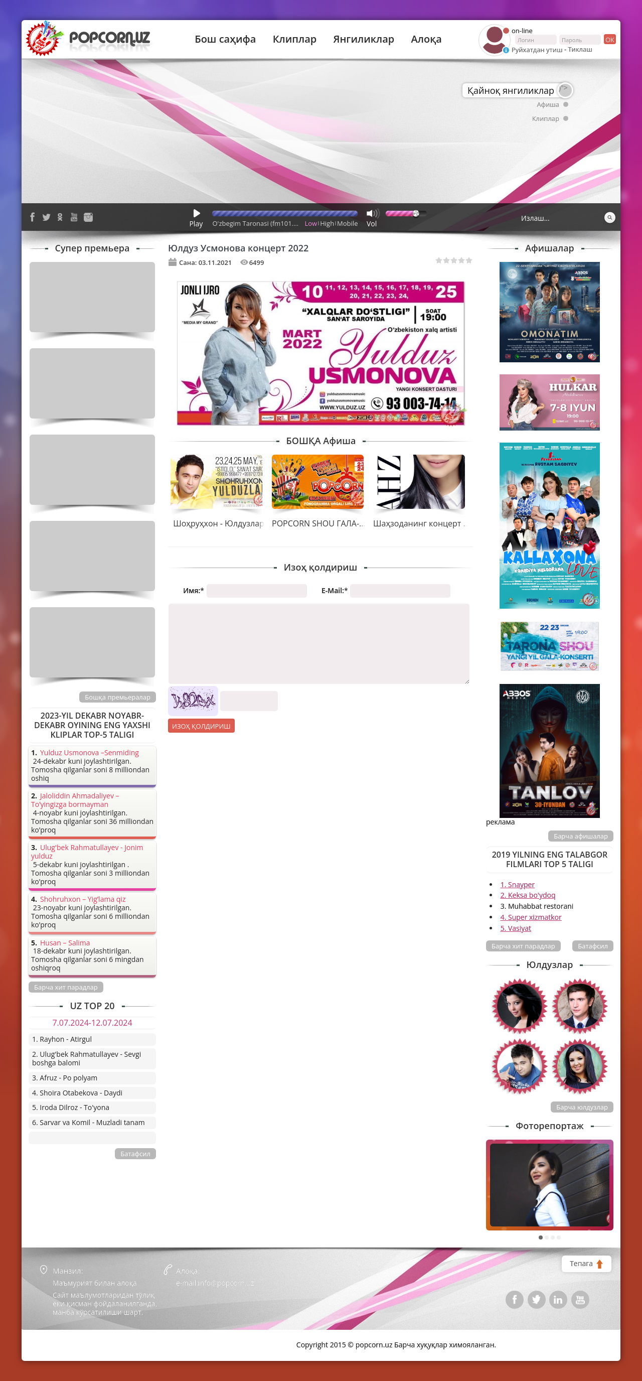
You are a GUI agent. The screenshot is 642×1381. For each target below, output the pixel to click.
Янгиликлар (363, 39)
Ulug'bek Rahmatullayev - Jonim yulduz (87, 852)
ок (609, 39)
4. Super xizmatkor (531, 917)
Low (311, 223)
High (327, 223)
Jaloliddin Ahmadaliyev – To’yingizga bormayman (75, 800)
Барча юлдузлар (582, 1107)
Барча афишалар (581, 836)
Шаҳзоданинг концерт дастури (433, 523)
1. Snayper (518, 884)
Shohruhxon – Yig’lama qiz (82, 899)
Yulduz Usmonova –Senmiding (89, 753)
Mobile (347, 223)
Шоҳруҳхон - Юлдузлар (218, 523)
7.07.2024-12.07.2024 (92, 1022)
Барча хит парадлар (523, 945)
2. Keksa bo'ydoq (528, 895)
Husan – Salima (65, 943)
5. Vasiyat (516, 928)
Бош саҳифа (225, 39)
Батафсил (593, 945)
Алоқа (426, 39)
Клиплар (295, 39)
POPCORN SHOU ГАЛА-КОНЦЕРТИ (337, 523)
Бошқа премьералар (117, 697)
